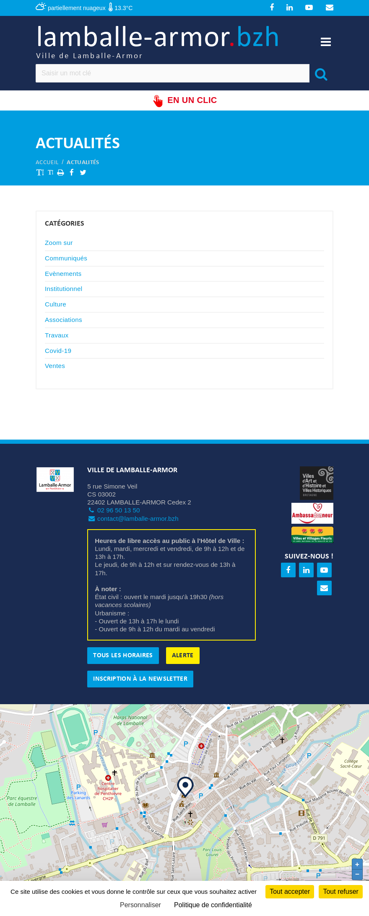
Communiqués (66, 258)
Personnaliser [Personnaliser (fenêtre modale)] (140, 904)
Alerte (183, 656)
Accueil (47, 163)
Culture (55, 305)
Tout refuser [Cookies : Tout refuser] (340, 891)
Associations (63, 320)
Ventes (55, 366)
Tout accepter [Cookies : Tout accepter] (290, 891)
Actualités (83, 163)
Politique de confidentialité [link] (213, 904)
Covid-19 (58, 351)
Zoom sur (59, 243)
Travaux (56, 335)
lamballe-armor (160, 43)
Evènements (63, 274)
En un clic (184, 101)
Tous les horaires (123, 656)
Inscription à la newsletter (140, 680)
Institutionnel (64, 289)
